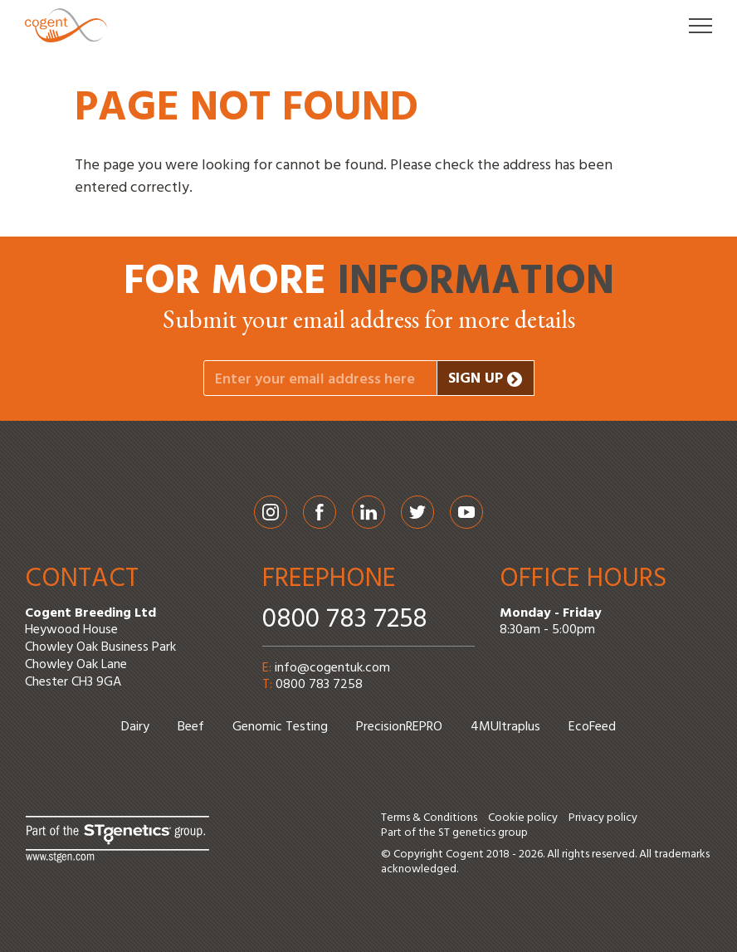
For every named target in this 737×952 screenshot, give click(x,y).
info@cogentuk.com (332, 668)
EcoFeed (592, 727)
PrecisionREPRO (399, 727)
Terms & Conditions (429, 818)
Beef (191, 727)
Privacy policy (603, 818)
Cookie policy (523, 818)
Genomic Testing (280, 727)
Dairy (135, 727)
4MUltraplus (505, 727)
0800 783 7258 (344, 619)
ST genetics (466, 832)
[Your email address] (320, 378)
